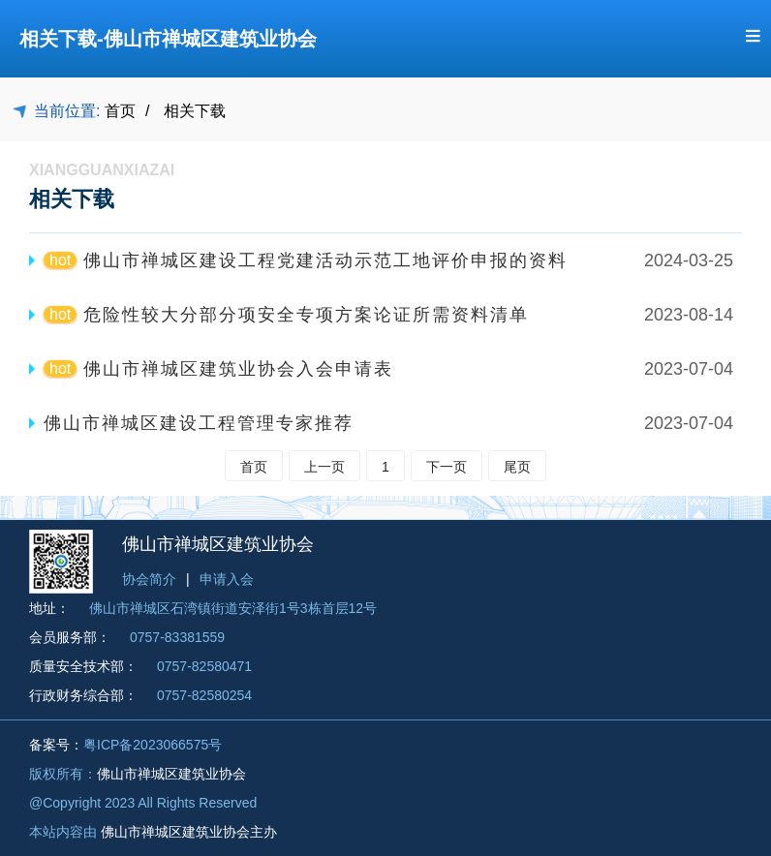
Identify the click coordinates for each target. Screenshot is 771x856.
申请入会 (227, 579)
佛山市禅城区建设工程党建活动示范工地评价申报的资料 (325, 260)
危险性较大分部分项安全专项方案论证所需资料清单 (306, 314)
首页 (120, 111)
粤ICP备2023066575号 (152, 744)
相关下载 (195, 111)
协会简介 (149, 579)
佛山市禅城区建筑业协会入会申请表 (238, 369)
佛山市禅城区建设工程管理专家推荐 (199, 423)
